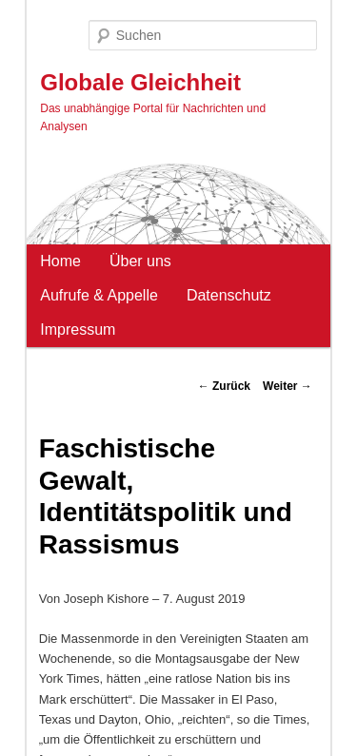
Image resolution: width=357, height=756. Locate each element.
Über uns (140, 261)
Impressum (77, 329)
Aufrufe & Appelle (99, 295)
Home (60, 261)
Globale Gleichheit (140, 82)
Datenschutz (229, 295)
